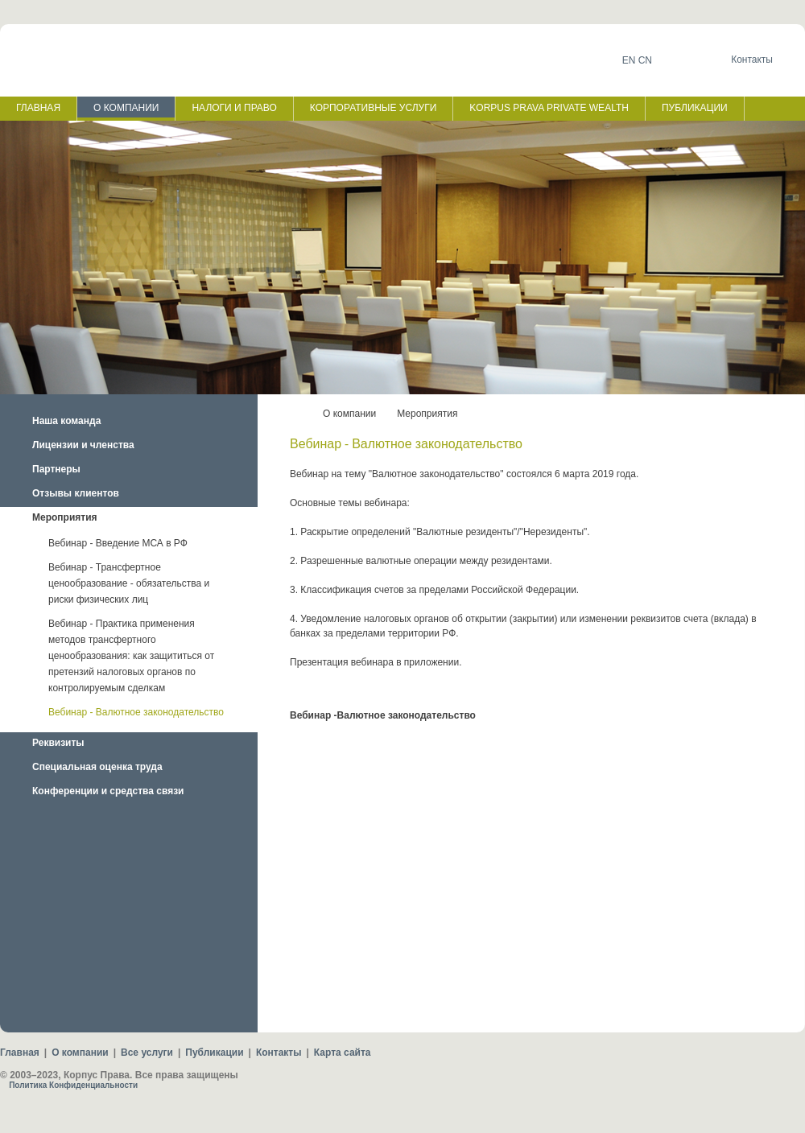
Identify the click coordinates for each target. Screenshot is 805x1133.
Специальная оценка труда (97, 766)
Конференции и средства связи (108, 791)
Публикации (214, 1052)
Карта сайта (342, 1052)
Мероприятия (64, 517)
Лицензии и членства (83, 445)
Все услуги (147, 1052)
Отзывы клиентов (75, 493)
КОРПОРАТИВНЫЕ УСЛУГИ (373, 107)
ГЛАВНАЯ (38, 107)
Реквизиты (58, 742)
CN (645, 60)
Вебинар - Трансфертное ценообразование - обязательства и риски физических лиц (128, 583)
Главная (19, 1052)
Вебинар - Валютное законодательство (136, 712)
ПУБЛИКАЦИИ (695, 107)
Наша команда (66, 420)
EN (629, 60)
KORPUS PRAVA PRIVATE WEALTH (549, 107)
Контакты (279, 1052)
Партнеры (56, 469)
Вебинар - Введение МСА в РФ (118, 543)
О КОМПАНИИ (126, 107)
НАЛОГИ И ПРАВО (234, 107)
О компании (349, 413)
